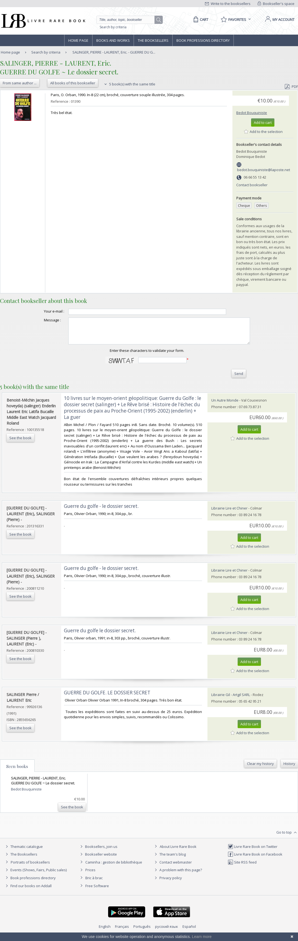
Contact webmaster (172, 867)
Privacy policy (167, 883)
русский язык (166, 931)
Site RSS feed (242, 867)
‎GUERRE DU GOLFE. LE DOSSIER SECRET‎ (107, 697)
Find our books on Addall (28, 890)
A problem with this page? (177, 875)
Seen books (17, 771)
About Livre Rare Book (178, 851)
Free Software (97, 890)
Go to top (287, 837)
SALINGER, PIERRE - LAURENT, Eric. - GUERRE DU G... (113, 52)
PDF (291, 86)
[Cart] (200, 19)
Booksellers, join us (98, 851)
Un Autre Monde (224, 405)
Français (122, 931)
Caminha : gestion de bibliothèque (113, 867)
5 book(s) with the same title (129, 84)
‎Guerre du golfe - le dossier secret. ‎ (102, 511)
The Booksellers (153, 40)
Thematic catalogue (23, 851)
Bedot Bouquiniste (251, 112)
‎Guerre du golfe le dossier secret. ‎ (100, 635)
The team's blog (169, 859)
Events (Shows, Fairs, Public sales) (35, 875)
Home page (78, 40)
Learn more (202, 936)
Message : (41, 320)
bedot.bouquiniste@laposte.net (263, 169)
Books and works (113, 40)
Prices (90, 874)
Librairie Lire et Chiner (229, 513)
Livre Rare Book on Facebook (255, 859)
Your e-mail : (43, 311)
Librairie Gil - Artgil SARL (230, 699)
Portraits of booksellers (30, 867)
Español (189, 931)
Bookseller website (98, 859)
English (105, 931)
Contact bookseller (252, 184)
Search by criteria (113, 27)
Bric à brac (94, 882)
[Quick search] (127, 20)
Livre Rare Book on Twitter (252, 851)
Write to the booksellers (228, 3)
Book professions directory (203, 40)
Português (142, 931)
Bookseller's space (276, 3)
